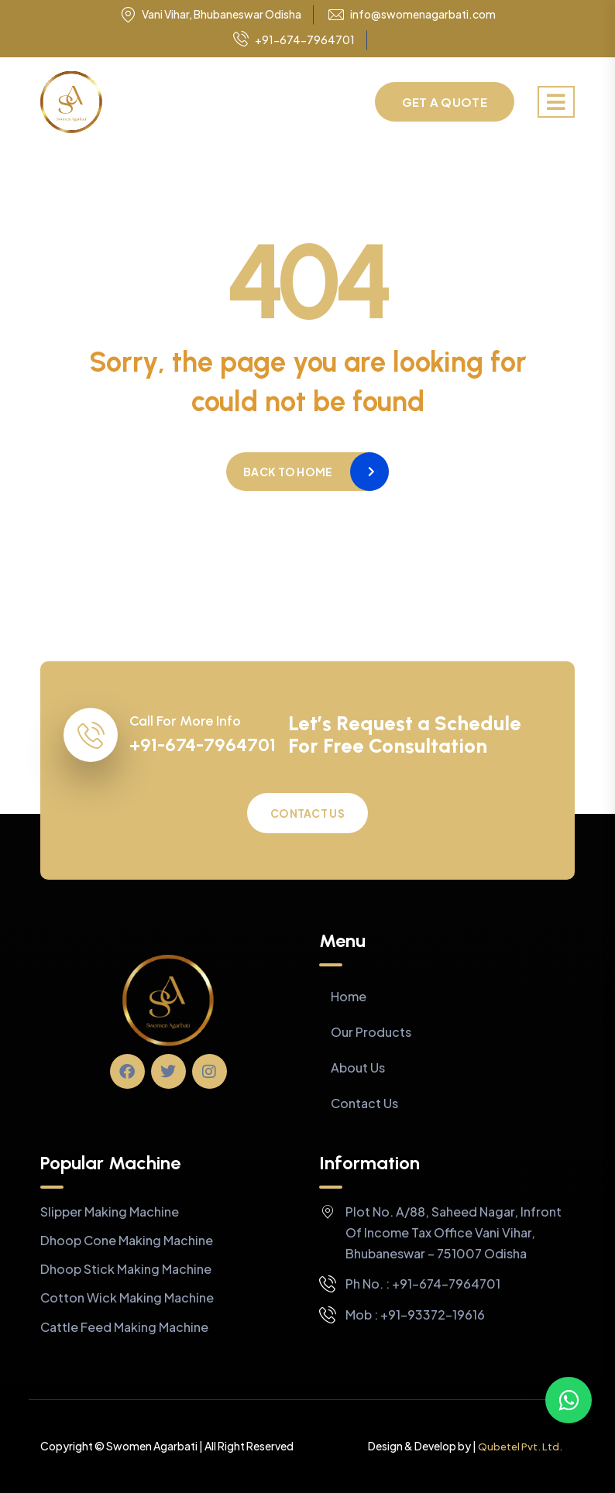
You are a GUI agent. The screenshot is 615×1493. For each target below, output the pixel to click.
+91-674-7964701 (294, 40)
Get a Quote (444, 101)
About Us (358, 1067)
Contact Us (307, 813)
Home (348, 996)
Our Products (371, 1032)
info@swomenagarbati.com (423, 14)
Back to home (287, 472)
